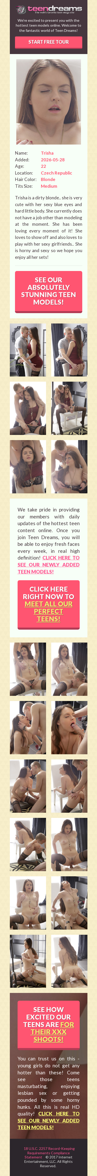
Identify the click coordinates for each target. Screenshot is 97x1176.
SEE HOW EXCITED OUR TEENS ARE (48, 1024)
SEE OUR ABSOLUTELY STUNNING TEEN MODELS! (48, 291)
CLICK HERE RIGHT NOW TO (48, 604)
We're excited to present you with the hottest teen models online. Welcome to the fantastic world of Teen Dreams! (48, 25)
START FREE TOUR (48, 42)
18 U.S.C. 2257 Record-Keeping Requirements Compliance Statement (49, 1152)
